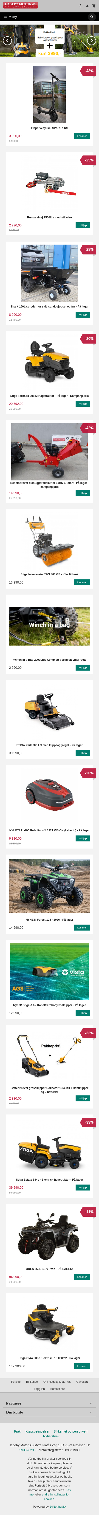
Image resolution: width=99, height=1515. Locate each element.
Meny (10, 17)
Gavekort (82, 1381)
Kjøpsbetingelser (37, 1431)
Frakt (17, 1431)
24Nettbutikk (58, 1506)
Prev (11, 39)
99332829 (27, 1450)
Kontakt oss (57, 1389)
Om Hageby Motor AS (57, 1381)
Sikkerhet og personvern (71, 1431)
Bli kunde (32, 1381)
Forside (16, 1381)
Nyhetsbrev (51, 1436)
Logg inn (39, 1389)
